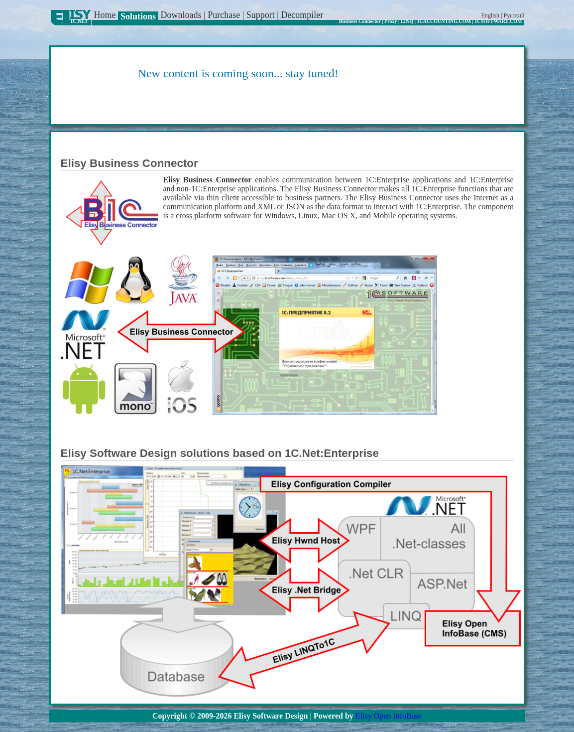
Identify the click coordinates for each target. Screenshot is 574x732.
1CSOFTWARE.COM (498, 21)
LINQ (407, 21)
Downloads (182, 15)
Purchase (225, 15)
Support (261, 15)
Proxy (390, 21)
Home (106, 15)
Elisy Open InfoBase (388, 716)
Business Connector (360, 21)
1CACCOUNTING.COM (444, 21)
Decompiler (302, 15)
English (490, 15)
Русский (514, 15)
